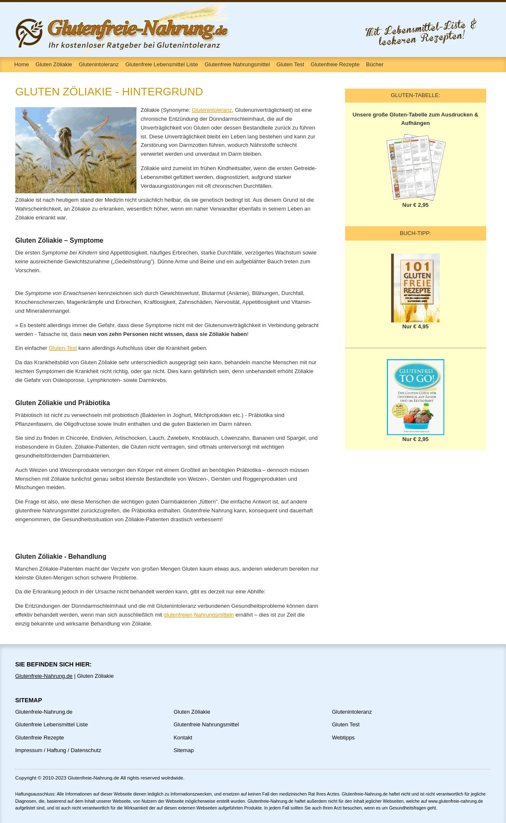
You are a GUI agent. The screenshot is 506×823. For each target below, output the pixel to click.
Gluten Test (290, 64)
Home (21, 64)
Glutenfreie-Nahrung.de (44, 676)
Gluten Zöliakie (53, 64)
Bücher (375, 64)
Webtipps (343, 737)
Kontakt (183, 737)
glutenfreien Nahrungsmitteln (199, 615)
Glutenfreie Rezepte (335, 64)
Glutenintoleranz (99, 64)
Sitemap (184, 750)
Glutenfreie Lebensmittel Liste (161, 64)
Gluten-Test (62, 348)
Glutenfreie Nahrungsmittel (237, 64)
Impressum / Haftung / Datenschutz (58, 750)
